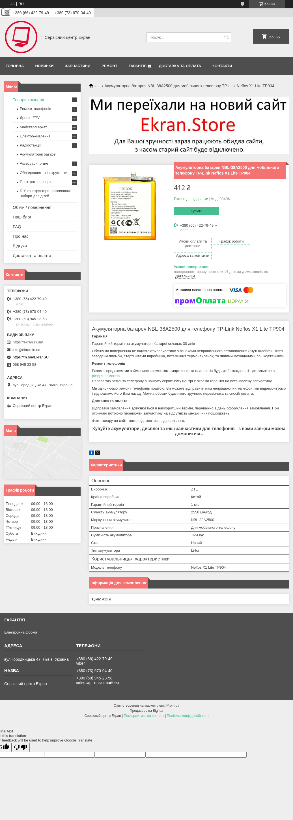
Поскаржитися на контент (144, 706)
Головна (15, 66)
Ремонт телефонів (35, 109)
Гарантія (137, 66)
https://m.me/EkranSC (31, 357)
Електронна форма (20, 623)
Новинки (44, 66)
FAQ (17, 226)
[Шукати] (226, 37)
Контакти (222, 66)
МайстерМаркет (33, 127)
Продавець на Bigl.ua (146, 701)
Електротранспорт (35, 182)
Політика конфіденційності (188, 706)
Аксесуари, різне (34, 163)
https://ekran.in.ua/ (28, 342)
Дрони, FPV (30, 118)
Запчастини (77, 66)
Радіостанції (30, 145)
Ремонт (109, 66)
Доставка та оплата (180, 66)
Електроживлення (35, 136)
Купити (196, 211)
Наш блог (22, 216)
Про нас (21, 236)
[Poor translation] (21, 737)
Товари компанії (28, 99)
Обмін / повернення (32, 207)
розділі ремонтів (106, 366)
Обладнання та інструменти (43, 173)
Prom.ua (173, 696)
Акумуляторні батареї (38, 154)
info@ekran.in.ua (26, 350)
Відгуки (20, 245)
